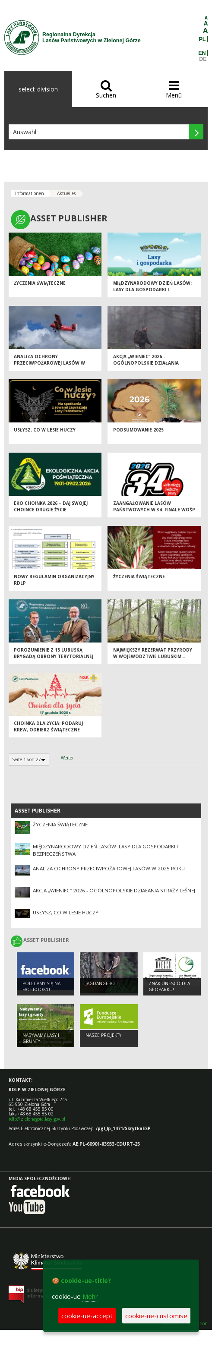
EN (202, 53)
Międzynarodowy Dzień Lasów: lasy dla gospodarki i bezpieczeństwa (152, 289)
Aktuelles (66, 193)
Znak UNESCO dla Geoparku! (169, 986)
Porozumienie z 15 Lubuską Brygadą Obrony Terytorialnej (53, 653)
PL (202, 39)
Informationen (29, 193)
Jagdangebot (101, 983)
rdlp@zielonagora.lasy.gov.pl (37, 1119)
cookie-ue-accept (87, 1315)
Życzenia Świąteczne (40, 283)
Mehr (90, 1296)
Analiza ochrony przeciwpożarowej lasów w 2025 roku (49, 362)
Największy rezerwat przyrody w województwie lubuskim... (152, 653)
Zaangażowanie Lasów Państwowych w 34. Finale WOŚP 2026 (154, 509)
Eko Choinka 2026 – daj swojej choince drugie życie (51, 506)
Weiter (67, 758)
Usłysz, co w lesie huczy (45, 430)
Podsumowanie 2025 (138, 430)
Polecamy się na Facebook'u (41, 986)
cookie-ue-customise (156, 1315)
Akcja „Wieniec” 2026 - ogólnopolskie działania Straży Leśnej (146, 362)
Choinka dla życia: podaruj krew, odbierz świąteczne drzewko (48, 729)
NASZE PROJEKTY (103, 1035)
